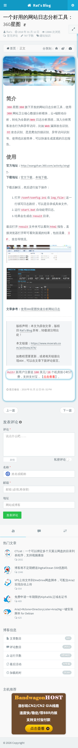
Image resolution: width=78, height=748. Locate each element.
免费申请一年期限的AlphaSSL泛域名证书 (41, 597)
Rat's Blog (26, 330)
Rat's (9, 32)
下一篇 (67, 410)
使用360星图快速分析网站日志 (40, 309)
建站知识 (45, 35)
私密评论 (60, 459)
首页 (11, 48)
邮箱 (7, 483)
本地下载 (41, 177)
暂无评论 (12, 35)
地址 (6, 498)
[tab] (13, 531)
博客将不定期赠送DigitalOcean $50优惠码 (41, 568)
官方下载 (26, 177)
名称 (7, 467)
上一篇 (10, 410)
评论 (7, 429)
